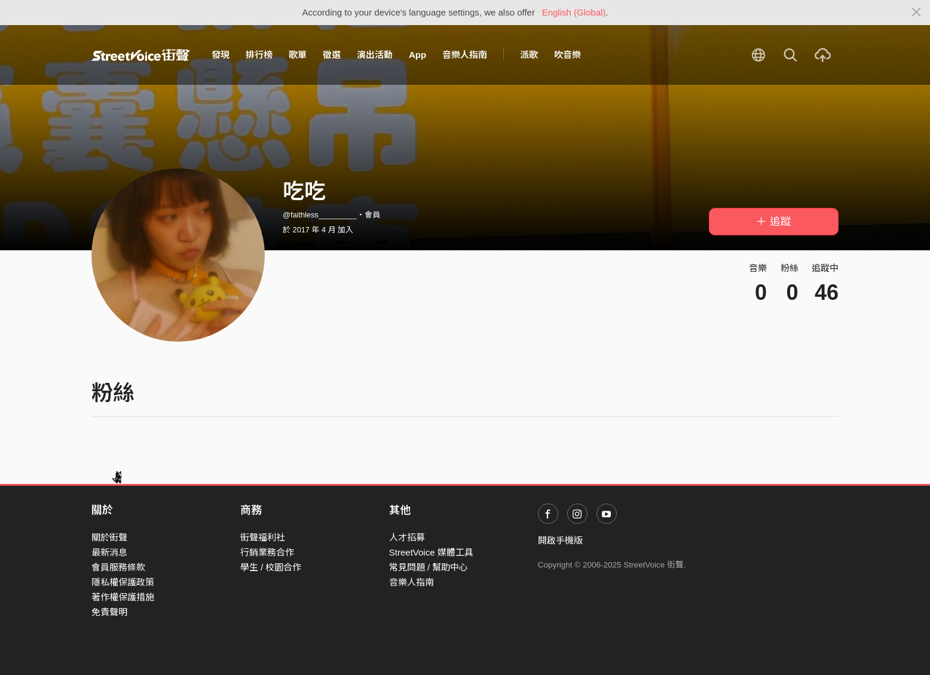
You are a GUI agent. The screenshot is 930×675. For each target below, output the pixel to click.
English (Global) (574, 12)
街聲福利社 (262, 537)
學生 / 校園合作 (271, 567)
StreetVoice (140, 55)
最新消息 (109, 552)
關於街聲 (109, 537)
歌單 (298, 55)
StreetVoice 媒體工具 (431, 552)
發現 (221, 55)
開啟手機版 (560, 540)
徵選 (332, 55)
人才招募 (407, 537)
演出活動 (375, 55)
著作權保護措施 (122, 597)
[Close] (916, 12)
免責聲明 (109, 612)
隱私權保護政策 (122, 582)
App (417, 55)
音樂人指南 (464, 55)
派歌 (529, 55)
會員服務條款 (118, 567)
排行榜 (259, 55)
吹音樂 (567, 55)
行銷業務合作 (267, 552)
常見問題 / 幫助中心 (429, 567)
